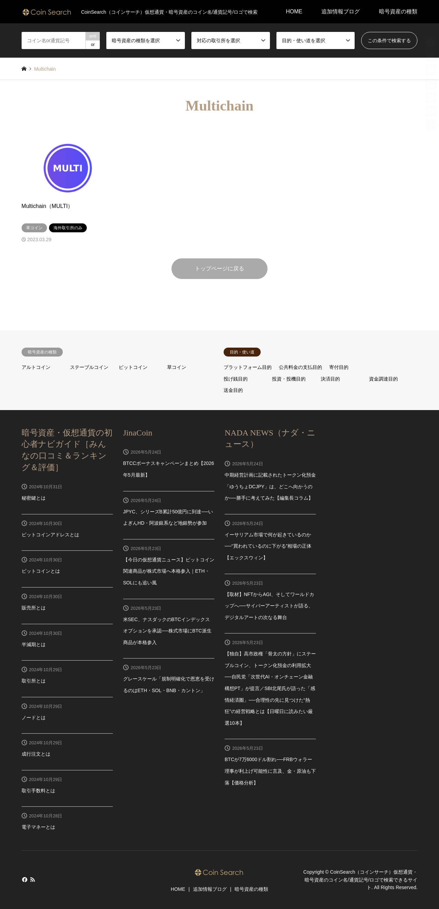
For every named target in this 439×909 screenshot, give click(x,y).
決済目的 (330, 379)
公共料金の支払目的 (300, 367)
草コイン (176, 367)
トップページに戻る (219, 268)
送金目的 (233, 390)
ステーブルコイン (89, 367)
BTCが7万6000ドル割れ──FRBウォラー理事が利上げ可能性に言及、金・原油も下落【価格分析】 (270, 771)
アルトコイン (36, 367)
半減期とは (34, 644)
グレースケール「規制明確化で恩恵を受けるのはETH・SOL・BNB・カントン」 (168, 684)
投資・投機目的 (289, 379)
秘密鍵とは (34, 498)
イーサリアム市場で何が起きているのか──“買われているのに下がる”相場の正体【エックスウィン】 (268, 546)
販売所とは (34, 607)
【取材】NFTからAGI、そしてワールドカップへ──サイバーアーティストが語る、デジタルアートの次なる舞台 (269, 606)
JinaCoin (137, 432)
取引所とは (34, 681)
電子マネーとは (38, 827)
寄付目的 (338, 367)
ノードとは (34, 717)
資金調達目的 (383, 379)
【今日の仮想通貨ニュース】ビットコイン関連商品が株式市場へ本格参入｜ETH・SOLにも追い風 (168, 571)
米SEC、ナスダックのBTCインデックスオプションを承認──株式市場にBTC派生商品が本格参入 (167, 631)
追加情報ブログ (340, 11)
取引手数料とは (38, 790)
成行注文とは (36, 754)
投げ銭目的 (236, 379)
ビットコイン (133, 367)
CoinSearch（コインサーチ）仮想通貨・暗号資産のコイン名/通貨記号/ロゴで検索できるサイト (361, 880)
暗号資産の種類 (398, 11)
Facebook (24, 879)
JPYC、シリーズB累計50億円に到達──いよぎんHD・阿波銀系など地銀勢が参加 (168, 517)
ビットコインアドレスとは (50, 534)
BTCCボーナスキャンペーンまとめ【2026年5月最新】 (168, 469)
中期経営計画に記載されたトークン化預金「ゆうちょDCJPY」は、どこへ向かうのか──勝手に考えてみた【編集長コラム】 (270, 486)
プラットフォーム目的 (248, 367)
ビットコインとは (41, 571)
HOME (294, 11)
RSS (32, 879)
